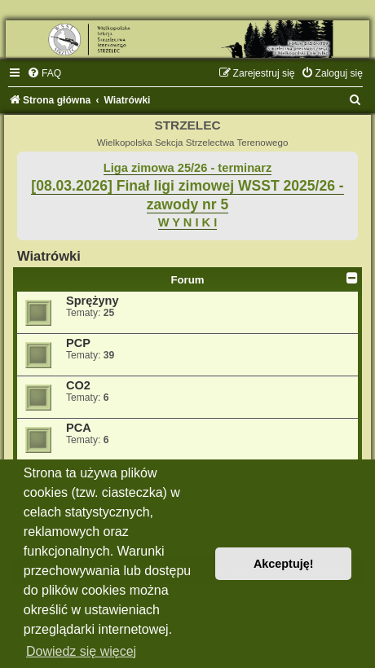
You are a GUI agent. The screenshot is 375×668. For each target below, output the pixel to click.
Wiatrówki (49, 255)
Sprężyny (92, 300)
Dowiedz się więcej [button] (81, 651)
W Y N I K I (188, 222)
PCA (78, 427)
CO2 (78, 385)
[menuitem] (44, 73)
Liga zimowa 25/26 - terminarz (187, 167)
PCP (78, 342)
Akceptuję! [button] (284, 563)
